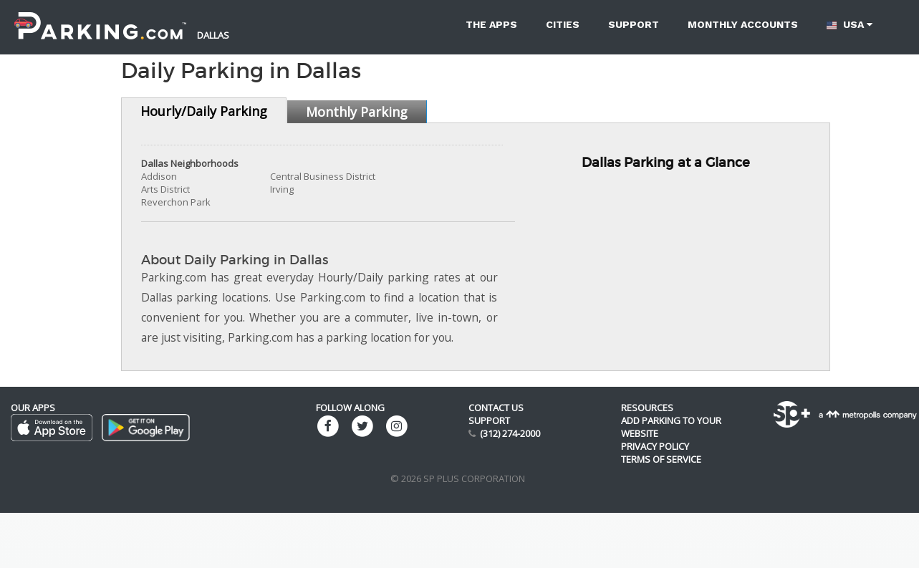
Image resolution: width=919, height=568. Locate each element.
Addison (159, 176)
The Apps (491, 24)
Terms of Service (661, 459)
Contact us (496, 407)
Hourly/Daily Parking (203, 111)
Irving (282, 189)
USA (849, 25)
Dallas (213, 35)
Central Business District (322, 176)
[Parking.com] (100, 18)
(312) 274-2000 (510, 433)
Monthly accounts (743, 24)
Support (633, 24)
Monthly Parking (357, 111)
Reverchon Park (176, 202)
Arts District (165, 189)
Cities (562, 24)
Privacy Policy (655, 446)
